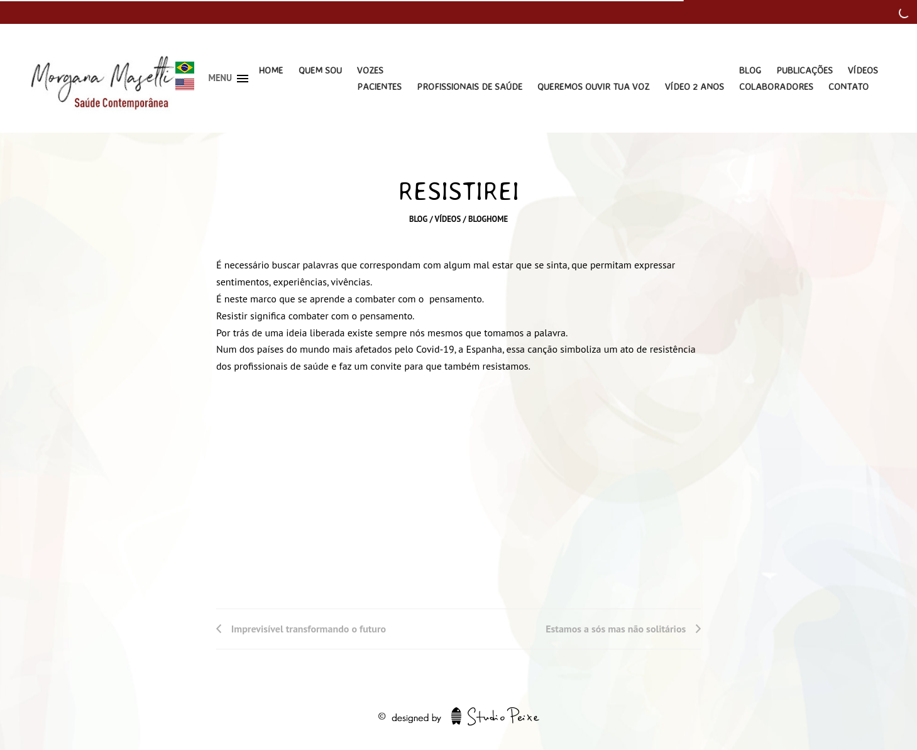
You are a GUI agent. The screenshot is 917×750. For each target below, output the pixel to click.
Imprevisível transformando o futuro (308, 628)
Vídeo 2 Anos (694, 86)
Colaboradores (776, 86)
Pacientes (379, 86)
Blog (750, 70)
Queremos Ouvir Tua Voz (593, 86)
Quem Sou (320, 70)
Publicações (804, 70)
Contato (848, 86)
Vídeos (863, 70)
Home (270, 70)
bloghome (488, 219)
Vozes (370, 70)
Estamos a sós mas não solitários (616, 628)
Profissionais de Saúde (469, 86)
